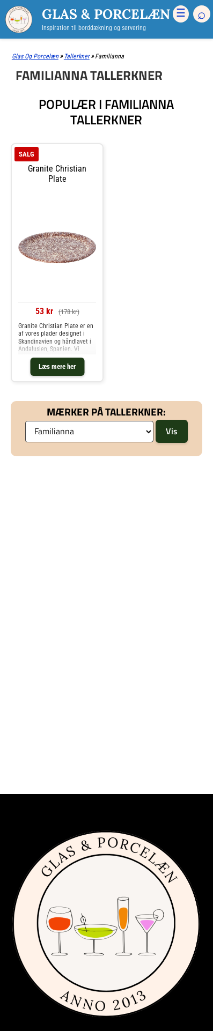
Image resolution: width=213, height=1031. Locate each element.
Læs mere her (57, 366)
